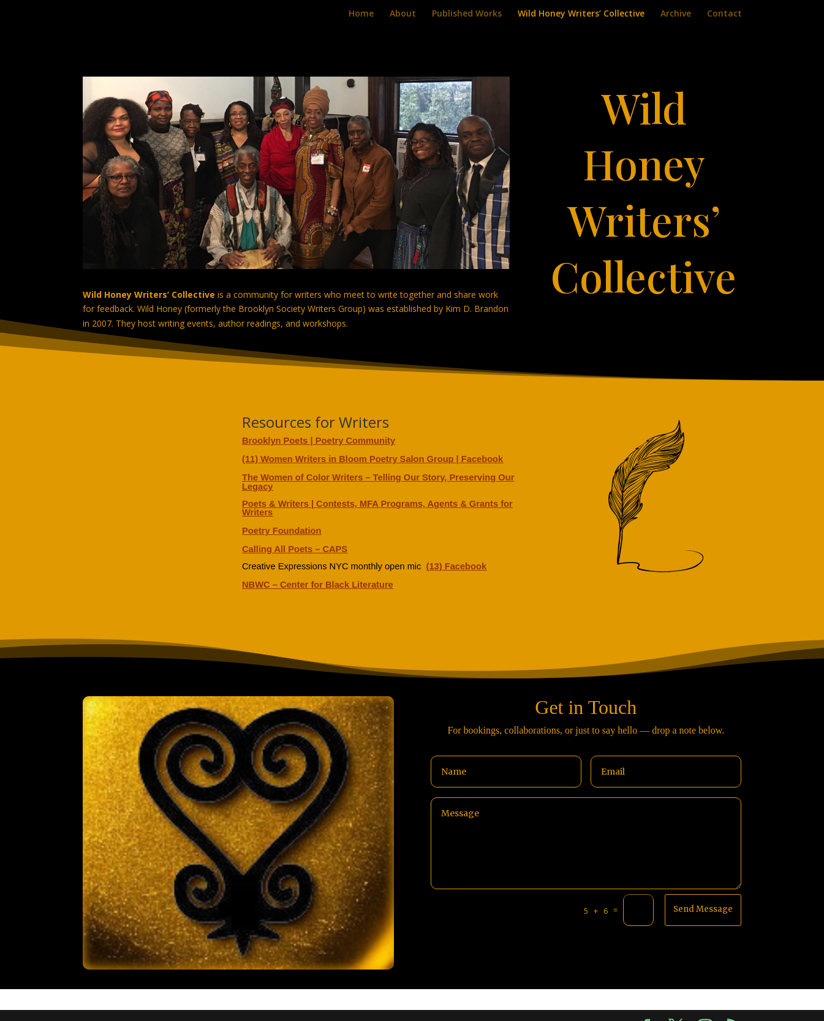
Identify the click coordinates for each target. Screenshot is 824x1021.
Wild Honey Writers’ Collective (581, 14)
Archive (675, 14)
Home (361, 14)
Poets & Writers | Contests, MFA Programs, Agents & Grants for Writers (377, 508)
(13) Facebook (456, 566)
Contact (724, 14)
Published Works (467, 14)
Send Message (703, 909)
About (403, 14)
